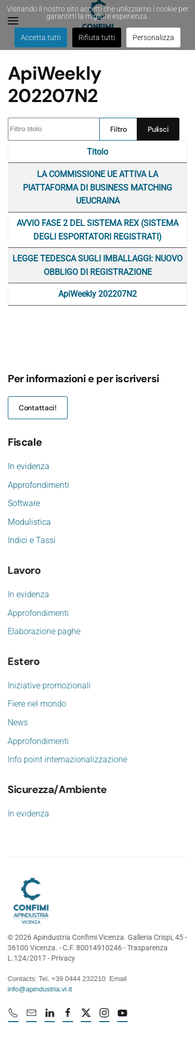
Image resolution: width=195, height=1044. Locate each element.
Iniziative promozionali (48, 685)
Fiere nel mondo (36, 704)
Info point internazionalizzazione (66, 759)
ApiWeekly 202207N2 (97, 294)
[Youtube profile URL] (123, 1017)
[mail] (32, 1017)
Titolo (97, 152)
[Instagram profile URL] (105, 1017)
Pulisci (158, 129)
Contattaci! (38, 407)
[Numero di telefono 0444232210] (14, 1017)
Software (24, 503)
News (17, 722)
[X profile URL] (87, 1017)
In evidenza (28, 466)
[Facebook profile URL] (68, 1017)
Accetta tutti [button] (41, 37)
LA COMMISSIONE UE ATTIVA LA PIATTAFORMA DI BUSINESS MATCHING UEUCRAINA (97, 187)
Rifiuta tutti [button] (97, 37)
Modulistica (29, 522)
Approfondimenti (38, 485)
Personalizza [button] (153, 37)
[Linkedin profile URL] (50, 1017)
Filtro (118, 129)
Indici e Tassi (32, 540)
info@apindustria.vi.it (39, 989)
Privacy (62, 958)
